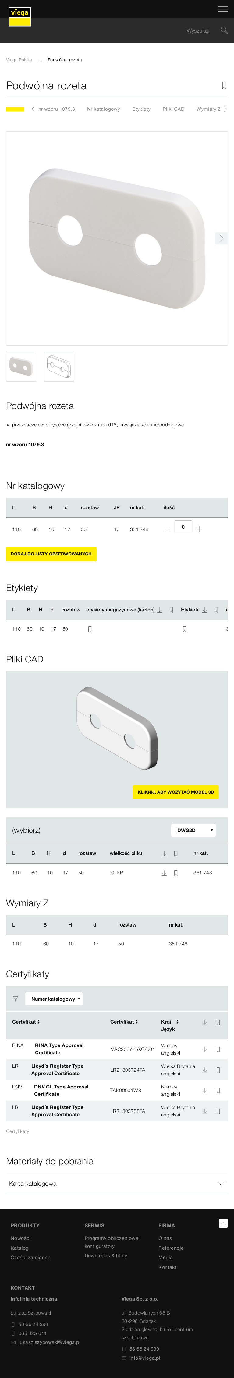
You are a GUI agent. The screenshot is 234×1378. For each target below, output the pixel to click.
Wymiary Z (209, 109)
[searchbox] (112, 30)
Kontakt (167, 1267)
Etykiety (141, 109)
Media (165, 1257)
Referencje (171, 1248)
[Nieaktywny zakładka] (224, 85)
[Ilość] (183, 526)
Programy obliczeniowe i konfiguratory (113, 1242)
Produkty (25, 1225)
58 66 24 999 (140, 1349)
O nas (165, 1238)
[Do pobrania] (204, 1022)
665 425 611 (29, 1333)
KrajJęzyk (168, 1025)
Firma (166, 1225)
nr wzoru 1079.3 (56, 109)
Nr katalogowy (103, 109)
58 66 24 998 (29, 1324)
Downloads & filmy (106, 1255)
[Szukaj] (224, 30)
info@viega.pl (141, 1358)
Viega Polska (19, 59)
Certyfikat (24, 1022)
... (40, 59)
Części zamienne (31, 1257)
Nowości (21, 1238)
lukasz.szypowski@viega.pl (45, 1342)
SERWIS (94, 1225)
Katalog (20, 1248)
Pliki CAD (173, 109)
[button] (117, 1183)
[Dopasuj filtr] (193, 830)
